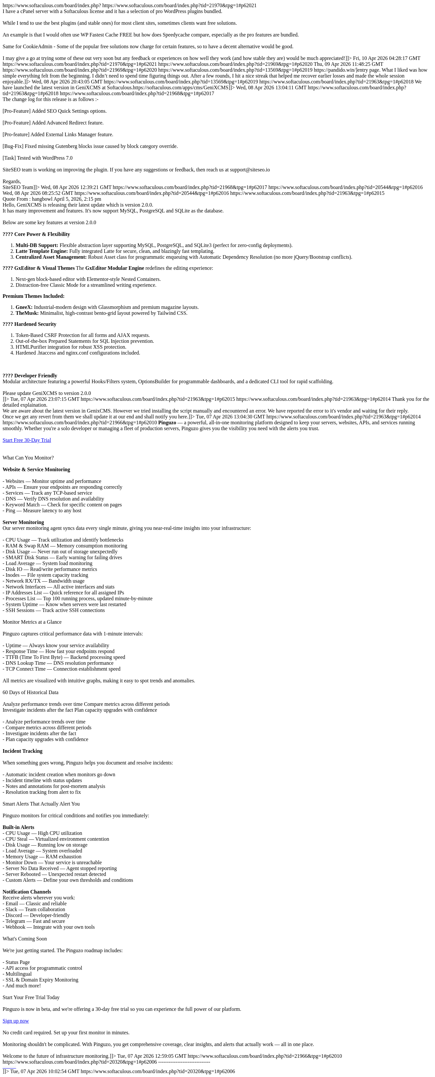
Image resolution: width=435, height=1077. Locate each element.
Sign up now (16, 1021)
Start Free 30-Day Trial (27, 440)
